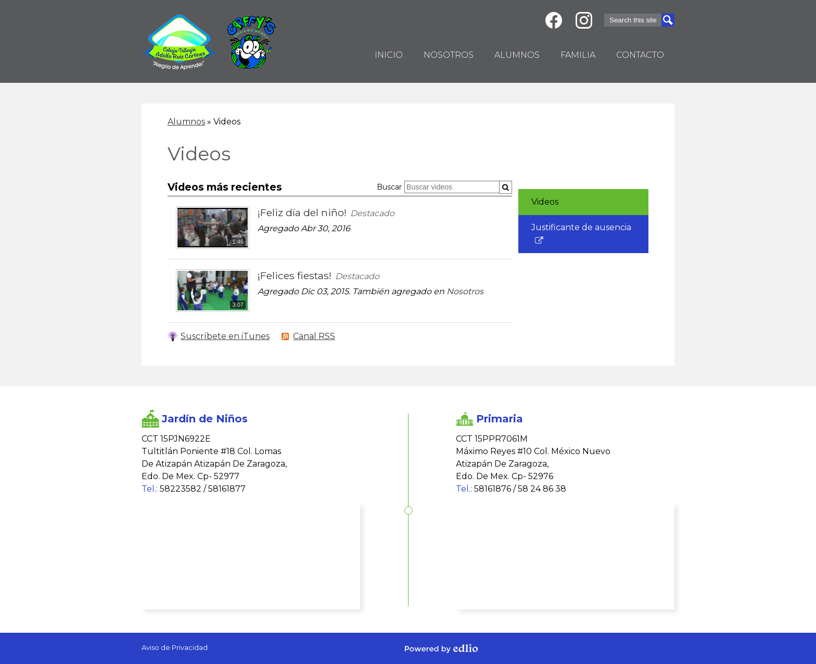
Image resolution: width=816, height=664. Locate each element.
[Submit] (505, 187)
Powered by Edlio (441, 648)
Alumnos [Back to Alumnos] (186, 122)
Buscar (389, 187)
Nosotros (465, 291)
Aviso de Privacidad (175, 647)
